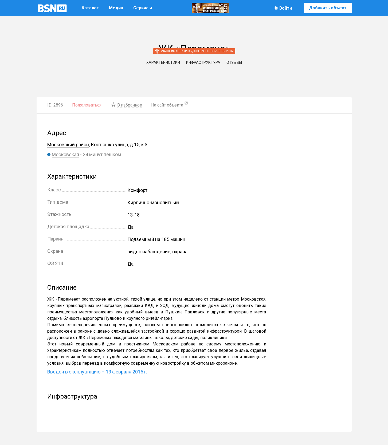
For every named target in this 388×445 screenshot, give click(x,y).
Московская (65, 154)
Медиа (116, 7)
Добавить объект (328, 7)
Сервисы (142, 7)
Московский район (68, 144)
